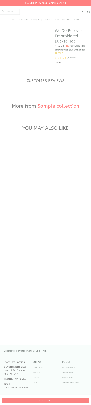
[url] (16, 388)
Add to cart (45, 400)
